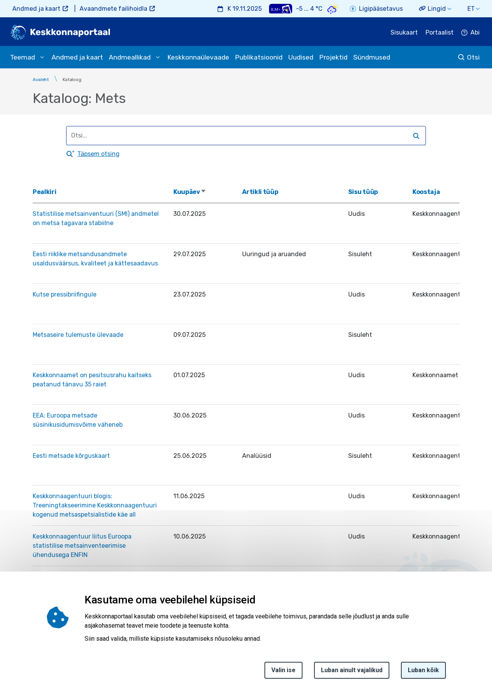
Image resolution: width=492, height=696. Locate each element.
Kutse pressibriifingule (64, 294)
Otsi (473, 57)
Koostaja (426, 192)
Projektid (333, 57)
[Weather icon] (333, 8)
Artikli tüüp (260, 192)
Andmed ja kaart (36, 8)
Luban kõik (423, 672)
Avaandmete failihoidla (113, 8)
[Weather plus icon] (280, 8)
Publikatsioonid (259, 57)
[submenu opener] (42, 57)
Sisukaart (404, 32)
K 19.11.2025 (245, 8)
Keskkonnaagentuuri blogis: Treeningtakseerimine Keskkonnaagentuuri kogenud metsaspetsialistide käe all (95, 505)
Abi (475, 32)
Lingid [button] (437, 8)
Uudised (300, 57)
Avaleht (41, 79)
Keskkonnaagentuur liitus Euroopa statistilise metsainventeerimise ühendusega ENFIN (82, 545)
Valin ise (283, 672)
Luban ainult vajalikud (351, 672)
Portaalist (440, 32)
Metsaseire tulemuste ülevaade (78, 334)
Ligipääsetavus (381, 8)
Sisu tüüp (363, 192)
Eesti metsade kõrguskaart (71, 455)
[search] (242, 135)
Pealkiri (44, 192)
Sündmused (371, 57)
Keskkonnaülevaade (198, 57)
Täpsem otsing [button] (98, 153)
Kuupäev (189, 192)
